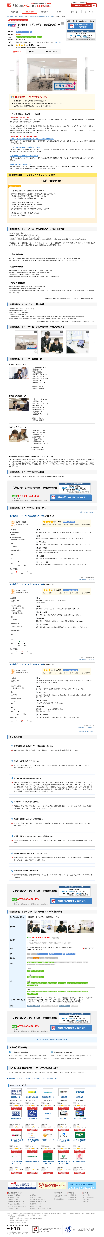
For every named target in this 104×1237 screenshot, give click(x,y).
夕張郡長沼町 (13, 1058)
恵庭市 (11, 1055)
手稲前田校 (81, 1072)
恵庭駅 (72, 1055)
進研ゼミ (48, 1118)
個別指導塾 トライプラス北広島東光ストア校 (27, 516)
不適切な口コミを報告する (86, 579)
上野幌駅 (65, 1055)
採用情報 (25, 1232)
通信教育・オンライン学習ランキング (40, 1208)
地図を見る (88, 948)
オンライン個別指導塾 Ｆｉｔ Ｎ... (32, 1140)
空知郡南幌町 (33, 1055)
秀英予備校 (79, 1097)
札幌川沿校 (42, 1072)
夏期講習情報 (72, 1197)
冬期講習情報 (72, 1199)
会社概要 (9, 1232)
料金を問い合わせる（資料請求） (16, 1108)
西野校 (61, 1072)
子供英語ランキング (13, 1208)
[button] (12, 74)
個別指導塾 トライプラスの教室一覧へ (45, 1078)
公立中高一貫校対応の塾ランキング (18, 1206)
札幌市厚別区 (18, 1055)
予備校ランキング (13, 1199)
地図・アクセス (53, 51)
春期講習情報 (72, 1195)
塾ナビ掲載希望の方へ (89, 1197)
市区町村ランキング (35, 1206)
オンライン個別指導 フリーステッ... (17, 1162)
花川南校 (73, 1072)
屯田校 (67, 1072)
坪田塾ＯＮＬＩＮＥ (48, 1140)
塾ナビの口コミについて (88, 512)
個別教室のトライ (16, 1097)
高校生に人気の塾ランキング (16, 1204)
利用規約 (85, 1201)
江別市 (26, 1055)
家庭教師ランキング (35, 1204)
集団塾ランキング (35, 1195)
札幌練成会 (64, 1097)
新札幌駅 (69, 1058)
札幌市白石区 (27, 1058)
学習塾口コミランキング (37, 1197)
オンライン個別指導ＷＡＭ (79, 1140)
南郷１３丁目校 (27, 1072)
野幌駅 (77, 1055)
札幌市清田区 (42, 1055)
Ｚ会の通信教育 (32, 1118)
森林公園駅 (76, 1058)
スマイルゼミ (64, 1118)
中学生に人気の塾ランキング (38, 1201)
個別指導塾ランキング (14, 1197)
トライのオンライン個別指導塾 (16, 1140)
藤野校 (56, 1072)
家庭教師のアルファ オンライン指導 (64, 1162)
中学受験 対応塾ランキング (37, 1199)
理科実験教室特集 (59, 1199)
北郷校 (35, 1072)
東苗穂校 (49, 1072)
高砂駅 (62, 1058)
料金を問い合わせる (83, 26)
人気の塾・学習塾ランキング (16, 1195)
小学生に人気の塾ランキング (16, 1201)
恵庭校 (11, 1072)
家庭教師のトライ (16, 1118)
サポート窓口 (86, 1195)
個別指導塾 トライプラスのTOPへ (19, 1078)
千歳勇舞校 (18, 1072)
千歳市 (20, 1058)
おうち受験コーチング (79, 1161)
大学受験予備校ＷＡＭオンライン (48, 1162)
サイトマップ (86, 1199)
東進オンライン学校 (80, 1118)
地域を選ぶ (16, 1130)
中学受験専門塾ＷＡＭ (32, 1161)
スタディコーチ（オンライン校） (63, 1140)
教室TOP (18, 51)
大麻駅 (83, 1055)
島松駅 (53, 1055)
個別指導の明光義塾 (32, 1097)
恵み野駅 (58, 1055)
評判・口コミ (35, 51)
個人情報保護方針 (17, 1232)
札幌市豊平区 (37, 1058)
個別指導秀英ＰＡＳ (48, 1097)
